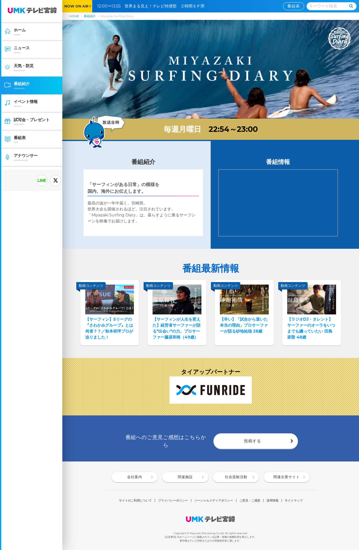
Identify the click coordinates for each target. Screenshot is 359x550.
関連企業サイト (286, 477)
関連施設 (185, 477)
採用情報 (272, 500)
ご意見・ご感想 (249, 500)
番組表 (293, 6)
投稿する (252, 441)
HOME (74, 16)
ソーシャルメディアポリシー (213, 500)
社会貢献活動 (236, 477)
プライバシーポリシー (173, 500)
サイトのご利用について (135, 500)
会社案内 (134, 477)
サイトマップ (294, 500)
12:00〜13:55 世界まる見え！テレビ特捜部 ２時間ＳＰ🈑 (152, 6)
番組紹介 (90, 16)
